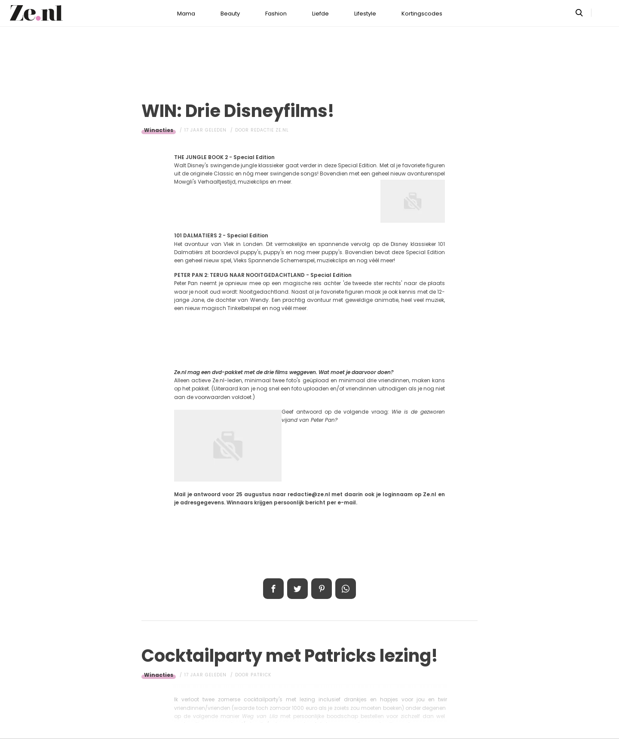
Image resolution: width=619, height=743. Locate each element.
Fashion (276, 13)
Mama (186, 13)
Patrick (261, 675)
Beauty (230, 13)
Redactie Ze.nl (270, 130)
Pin (321, 588)
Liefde (320, 13)
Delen (273, 588)
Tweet (297, 588)
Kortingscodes (421, 13)
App (345, 588)
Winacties (158, 130)
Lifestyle (365, 13)
